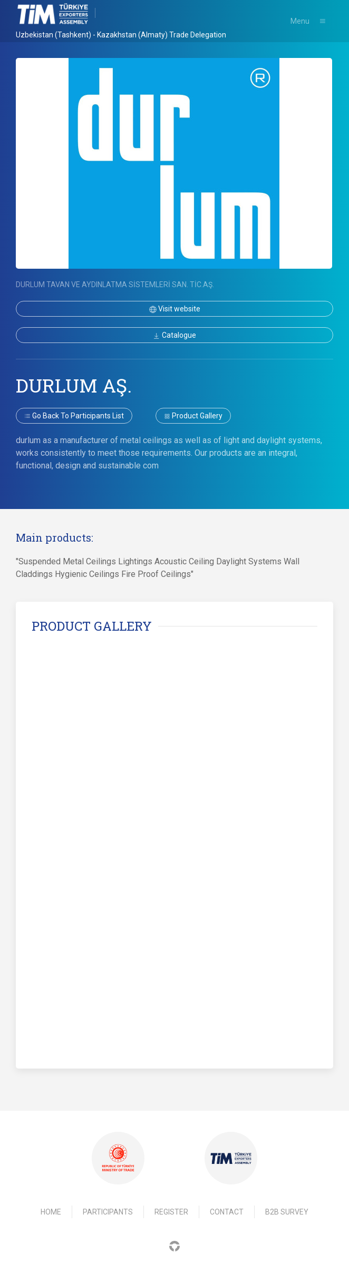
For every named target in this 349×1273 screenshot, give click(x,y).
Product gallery (193, 416)
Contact (227, 1212)
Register (171, 1212)
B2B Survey (286, 1212)
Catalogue (174, 335)
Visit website (174, 309)
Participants (108, 1212)
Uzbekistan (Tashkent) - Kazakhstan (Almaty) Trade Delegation (121, 35)
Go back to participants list (74, 416)
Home (51, 1212)
